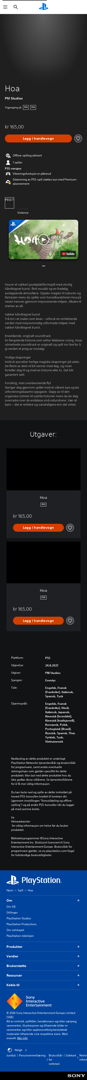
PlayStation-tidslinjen (20, 936)
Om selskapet (15, 930)
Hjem (9, 890)
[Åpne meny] (5, 7)
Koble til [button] (43, 985)
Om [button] (43, 900)
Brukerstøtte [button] (43, 966)
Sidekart (71, 1055)
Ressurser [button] (43, 975)
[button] (43, 239)
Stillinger (12, 912)
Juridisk (11, 1055)
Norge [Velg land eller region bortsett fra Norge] (17, 1050)
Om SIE (11, 907)
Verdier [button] (43, 956)
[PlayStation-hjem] (43, 7)
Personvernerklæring (32, 1055)
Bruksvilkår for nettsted (55, 1059)
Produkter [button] (43, 947)
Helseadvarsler (20, 821)
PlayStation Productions (21, 924)
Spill (20, 890)
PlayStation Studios (18, 918)
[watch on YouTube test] (68, 254)
